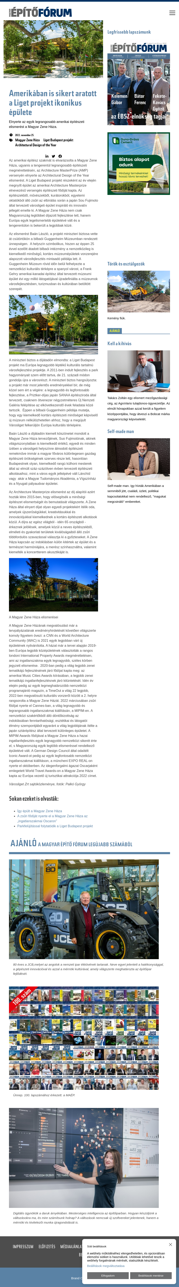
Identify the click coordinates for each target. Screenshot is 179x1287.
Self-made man (120, 431)
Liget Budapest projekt (58, 140)
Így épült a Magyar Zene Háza (39, 811)
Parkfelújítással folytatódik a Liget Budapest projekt (55, 826)
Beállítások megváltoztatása (106, 1266)
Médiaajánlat (71, 1247)
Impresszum (23, 1247)
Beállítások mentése (150, 1275)
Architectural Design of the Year (35, 145)
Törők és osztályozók (126, 264)
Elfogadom (108, 1275)
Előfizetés (47, 1247)
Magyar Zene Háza (27, 140)
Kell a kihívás (119, 344)
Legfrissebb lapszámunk (129, 32)
